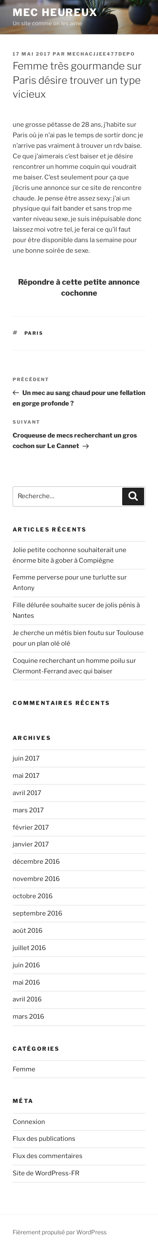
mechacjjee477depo (101, 54)
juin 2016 (26, 965)
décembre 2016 (36, 861)
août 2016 (28, 930)
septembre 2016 (37, 913)
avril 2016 (27, 999)
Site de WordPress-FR (46, 1173)
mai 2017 (26, 775)
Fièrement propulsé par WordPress (60, 1232)
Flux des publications (44, 1139)
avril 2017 (27, 793)
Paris (34, 333)
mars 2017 (28, 810)
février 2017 (31, 827)
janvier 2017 (31, 844)
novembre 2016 (36, 879)
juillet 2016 (29, 948)
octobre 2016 (33, 896)
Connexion (29, 1122)
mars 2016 (28, 1016)
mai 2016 (26, 982)
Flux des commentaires (48, 1156)
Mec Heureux (55, 12)
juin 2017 (26, 758)
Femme (24, 1069)
